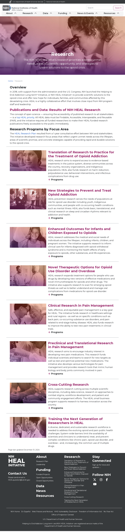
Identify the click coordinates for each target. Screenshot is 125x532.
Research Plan (42, 462)
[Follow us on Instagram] (102, 481)
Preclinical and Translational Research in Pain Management (80, 346)
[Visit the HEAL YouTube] (95, 485)
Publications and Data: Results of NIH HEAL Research (55, 111)
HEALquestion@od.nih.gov (19, 481)
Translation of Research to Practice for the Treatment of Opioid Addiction (81, 155)
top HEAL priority (25, 118)
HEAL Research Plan (25, 134)
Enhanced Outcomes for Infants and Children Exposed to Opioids (79, 232)
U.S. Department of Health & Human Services (26, 2)
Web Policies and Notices (42, 512)
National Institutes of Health (55, 2)
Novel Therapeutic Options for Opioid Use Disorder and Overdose (80, 270)
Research (28, 13)
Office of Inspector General (62, 516)
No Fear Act (108, 512)
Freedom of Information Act (90, 512)
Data (45, 13)
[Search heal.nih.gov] (99, 8)
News (41, 492)
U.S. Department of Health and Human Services (62, 520)
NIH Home (15, 512)
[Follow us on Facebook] (107, 481)
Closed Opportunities (44, 482)
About (10, 13)
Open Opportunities (44, 478)
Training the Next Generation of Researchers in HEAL (75, 422)
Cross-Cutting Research (68, 385)
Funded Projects (43, 475)
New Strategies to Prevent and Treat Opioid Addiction (79, 193)
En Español (25, 512)
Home (10, 82)
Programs (56, 180)
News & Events (85, 13)
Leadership (40, 465)
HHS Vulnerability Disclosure (65, 512)
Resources (108, 13)
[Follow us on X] (95, 481)
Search (118, 8)
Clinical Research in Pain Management (81, 306)
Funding (62, 13)
